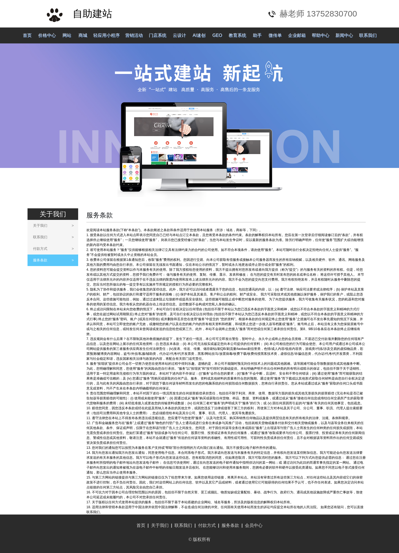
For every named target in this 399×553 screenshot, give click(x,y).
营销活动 (134, 35)
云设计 (179, 35)
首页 (27, 35)
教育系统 (237, 35)
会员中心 (254, 525)
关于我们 (53, 225)
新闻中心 (344, 35)
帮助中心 (320, 35)
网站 (66, 35)
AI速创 (199, 35)
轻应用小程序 (106, 35)
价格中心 (47, 35)
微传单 (275, 35)
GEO (217, 35)
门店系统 (157, 35)
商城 (82, 35)
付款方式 (53, 249)
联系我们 (368, 35)
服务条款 (53, 260)
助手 (257, 35)
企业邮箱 (297, 35)
